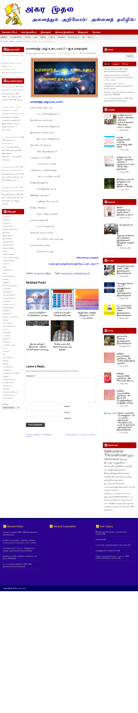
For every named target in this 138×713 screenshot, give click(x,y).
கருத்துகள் (116, 64)
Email (67, 412)
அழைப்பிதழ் (8, 226)
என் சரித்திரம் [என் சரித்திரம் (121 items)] (110, 503)
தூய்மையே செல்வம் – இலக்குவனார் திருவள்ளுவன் (124, 339)
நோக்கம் (97, 32)
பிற (83, 37)
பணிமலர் (6, 339)
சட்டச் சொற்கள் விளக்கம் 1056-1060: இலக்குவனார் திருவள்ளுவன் (13, 140)
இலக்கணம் (7, 238)
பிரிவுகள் (125, 64)
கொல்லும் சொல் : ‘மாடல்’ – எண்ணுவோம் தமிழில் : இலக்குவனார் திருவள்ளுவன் (13, 110)
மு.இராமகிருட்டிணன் (11, 373)
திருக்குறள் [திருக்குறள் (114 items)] (108, 509)
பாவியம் (51, 37)
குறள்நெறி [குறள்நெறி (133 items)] (108, 496)
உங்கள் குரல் (66, 273)
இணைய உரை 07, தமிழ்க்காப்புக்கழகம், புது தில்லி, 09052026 (119, 93)
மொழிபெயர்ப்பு (9, 379)
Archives (5, 404)
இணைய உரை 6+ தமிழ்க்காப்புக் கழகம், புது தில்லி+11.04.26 (125, 183)
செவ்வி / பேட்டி (9, 304)
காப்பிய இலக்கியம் (10, 285)
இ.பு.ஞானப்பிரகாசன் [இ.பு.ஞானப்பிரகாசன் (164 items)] (114, 483)
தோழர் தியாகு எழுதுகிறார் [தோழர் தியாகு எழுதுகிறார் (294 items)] (115, 460)
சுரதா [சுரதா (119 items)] (131, 503)
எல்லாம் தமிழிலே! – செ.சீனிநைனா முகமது (39, 435)
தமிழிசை (6, 310)
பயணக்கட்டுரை (9, 345)
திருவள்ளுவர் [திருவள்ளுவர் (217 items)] (119, 476)
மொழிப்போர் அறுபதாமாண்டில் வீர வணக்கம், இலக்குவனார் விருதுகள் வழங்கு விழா (125, 235)
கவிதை (42, 37)
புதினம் (6, 360)
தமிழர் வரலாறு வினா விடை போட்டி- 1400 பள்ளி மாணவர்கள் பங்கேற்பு (112, 557)
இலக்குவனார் (8, 242)
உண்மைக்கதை (8, 254)
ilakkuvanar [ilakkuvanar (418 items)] (111, 459)
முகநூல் (6, 376)
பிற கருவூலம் (8, 357)
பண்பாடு (6, 342)
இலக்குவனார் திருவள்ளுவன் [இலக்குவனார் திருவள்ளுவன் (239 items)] (114, 471)
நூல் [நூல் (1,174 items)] (131, 455)
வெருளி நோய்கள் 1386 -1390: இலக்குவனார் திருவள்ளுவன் (116, 70)
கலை (5, 273)
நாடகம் (6, 329)
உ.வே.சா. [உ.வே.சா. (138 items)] (126, 493)
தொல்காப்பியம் (9, 32)
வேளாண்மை (8, 398)
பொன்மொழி (8, 367)
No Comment (89, 53)
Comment (30, 376)
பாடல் (5, 348)
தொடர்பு (91, 37)
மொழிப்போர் (8, 382)
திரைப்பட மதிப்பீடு (10, 317)
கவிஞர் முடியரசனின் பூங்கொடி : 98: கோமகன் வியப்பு (125, 377)
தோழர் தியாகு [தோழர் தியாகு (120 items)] (122, 503)
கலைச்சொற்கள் (9, 276)
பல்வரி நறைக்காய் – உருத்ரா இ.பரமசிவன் (80, 434)
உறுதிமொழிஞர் (9, 260)
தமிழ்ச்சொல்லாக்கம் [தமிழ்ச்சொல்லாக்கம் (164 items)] (113, 480)
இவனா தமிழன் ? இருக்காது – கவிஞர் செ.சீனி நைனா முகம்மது (37, 347)
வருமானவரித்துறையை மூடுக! (13, 55)
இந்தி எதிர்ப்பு (8, 235)
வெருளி (6, 389)
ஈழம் (5, 251)
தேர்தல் (6, 320)
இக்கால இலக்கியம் (64, 32)
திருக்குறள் (46, 32)
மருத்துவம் (7, 370)
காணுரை (6, 282)
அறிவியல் (3, 37)
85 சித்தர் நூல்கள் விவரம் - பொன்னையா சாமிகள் (111, 533)
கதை (35, 37)
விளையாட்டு (8, 385)
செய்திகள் (61, 37)
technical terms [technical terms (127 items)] (121, 496)
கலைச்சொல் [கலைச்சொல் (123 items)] (127, 500)
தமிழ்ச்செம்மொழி (81, 273)
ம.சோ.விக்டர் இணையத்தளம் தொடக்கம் (111, 545)
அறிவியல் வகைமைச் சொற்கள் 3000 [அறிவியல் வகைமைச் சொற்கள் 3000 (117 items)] (119, 506)
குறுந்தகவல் (7, 292)
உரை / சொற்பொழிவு (11, 257)
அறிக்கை (6, 220)
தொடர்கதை (7, 323)
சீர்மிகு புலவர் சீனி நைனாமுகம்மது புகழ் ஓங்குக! (62, 347)
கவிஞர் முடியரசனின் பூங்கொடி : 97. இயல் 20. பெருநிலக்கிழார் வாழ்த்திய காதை (125, 397)
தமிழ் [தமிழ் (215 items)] (129, 476)
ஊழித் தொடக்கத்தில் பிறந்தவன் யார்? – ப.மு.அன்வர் (87, 315)
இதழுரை (6, 232)
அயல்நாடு (18, 41)
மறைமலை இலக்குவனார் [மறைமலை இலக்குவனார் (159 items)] (116, 486)
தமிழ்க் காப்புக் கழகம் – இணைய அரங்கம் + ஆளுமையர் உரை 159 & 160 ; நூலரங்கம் (125, 163)
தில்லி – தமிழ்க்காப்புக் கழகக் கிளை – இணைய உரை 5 (125, 211)
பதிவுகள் (107, 64)
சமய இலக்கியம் (16, 37)
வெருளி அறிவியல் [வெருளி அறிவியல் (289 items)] (115, 466)
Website (67, 418)
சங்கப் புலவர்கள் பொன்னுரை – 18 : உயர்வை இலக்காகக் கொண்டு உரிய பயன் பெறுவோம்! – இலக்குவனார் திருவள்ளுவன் (126, 421)
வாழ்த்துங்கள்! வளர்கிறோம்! (106, 550)
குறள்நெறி (7, 288)
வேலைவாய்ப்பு (73, 37)
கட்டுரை (28, 37)
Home (11, 41)
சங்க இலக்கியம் (29, 32)
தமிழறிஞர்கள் (8, 307)
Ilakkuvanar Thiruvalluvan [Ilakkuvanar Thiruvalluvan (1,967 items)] (115, 453)
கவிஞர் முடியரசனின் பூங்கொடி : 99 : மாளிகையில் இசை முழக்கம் (126, 358)
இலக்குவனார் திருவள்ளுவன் (42, 53)
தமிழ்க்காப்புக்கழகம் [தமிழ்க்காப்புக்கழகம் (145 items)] (113, 493)
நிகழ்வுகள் (83, 32)
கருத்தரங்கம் (8, 270)
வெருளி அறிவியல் (10, 392)
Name (67, 406)
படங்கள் (6, 335)
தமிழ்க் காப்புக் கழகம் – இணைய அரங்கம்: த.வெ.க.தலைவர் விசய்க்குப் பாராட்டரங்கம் (118, 77)
